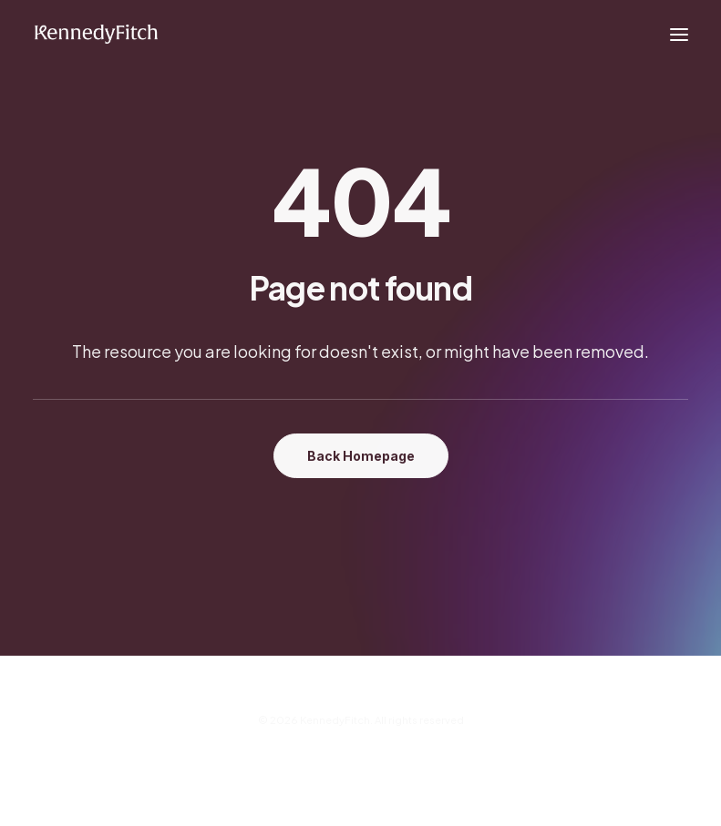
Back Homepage (361, 456)
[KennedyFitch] (96, 35)
